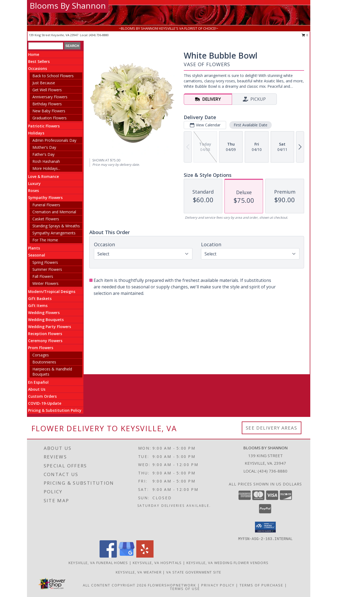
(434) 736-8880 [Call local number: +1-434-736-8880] (99, 35)
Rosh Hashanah (46, 161)
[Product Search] (45, 45)
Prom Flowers (40, 347)
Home (33, 54)
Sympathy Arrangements (54, 232)
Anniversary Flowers (49, 96)
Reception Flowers (45, 333)
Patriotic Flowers (44, 126)
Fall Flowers (42, 276)
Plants (34, 248)
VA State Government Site (193, 572)
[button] (265, 527)
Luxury (34, 183)
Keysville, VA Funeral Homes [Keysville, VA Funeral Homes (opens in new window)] (98, 562)
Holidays (36, 133)
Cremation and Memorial (54, 211)
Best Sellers (39, 61)
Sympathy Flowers (45, 197)
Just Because (43, 82)
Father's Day (43, 154)
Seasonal (36, 255)
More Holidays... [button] (46, 168)
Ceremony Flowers (45, 340)
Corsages (40, 354)
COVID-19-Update (44, 403)
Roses (33, 190)
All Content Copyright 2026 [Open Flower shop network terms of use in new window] (115, 585)
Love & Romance (43, 176)
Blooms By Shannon (68, 5)
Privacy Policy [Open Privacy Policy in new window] (217, 585)
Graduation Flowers (49, 117)
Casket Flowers (45, 218)
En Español (38, 382)
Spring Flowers (45, 262)
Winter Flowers (45, 283)
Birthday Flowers (47, 103)
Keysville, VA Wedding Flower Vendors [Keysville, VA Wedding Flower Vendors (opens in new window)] (227, 562)
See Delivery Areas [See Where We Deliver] (271, 428)
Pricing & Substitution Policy (54, 410)
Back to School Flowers (53, 75)
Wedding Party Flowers (49, 326)
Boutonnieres (44, 362)
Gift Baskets (40, 298)
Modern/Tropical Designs (51, 291)
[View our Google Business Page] (126, 556)
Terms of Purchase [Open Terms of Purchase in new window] (261, 585)
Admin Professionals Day (54, 140)
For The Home (45, 239)
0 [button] (305, 35)
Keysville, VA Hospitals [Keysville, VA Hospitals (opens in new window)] (157, 562)
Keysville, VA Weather (139, 572)
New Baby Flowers (48, 110)
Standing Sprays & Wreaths (56, 225)
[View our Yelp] (145, 556)
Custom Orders (42, 396)
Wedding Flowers (44, 312)
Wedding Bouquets (46, 319)
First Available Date (250, 124)
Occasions (37, 68)
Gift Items (37, 305)
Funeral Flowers (46, 204)
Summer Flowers (47, 269)
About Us (36, 389)
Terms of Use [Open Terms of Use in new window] (185, 588)
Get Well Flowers (47, 89)
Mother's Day (44, 147)
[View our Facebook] (108, 556)
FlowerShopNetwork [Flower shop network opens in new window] (172, 585)
